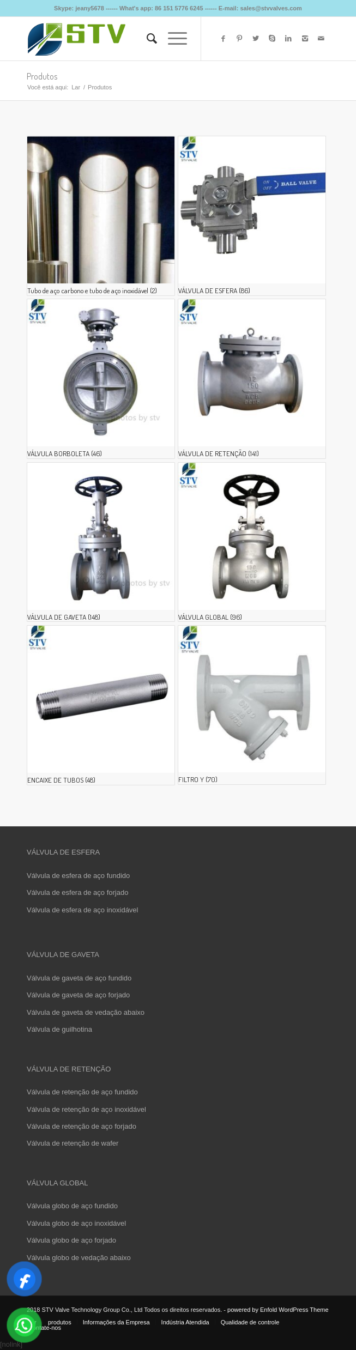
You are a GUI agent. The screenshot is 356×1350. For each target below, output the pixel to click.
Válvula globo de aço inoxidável (76, 1223)
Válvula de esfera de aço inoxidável (82, 910)
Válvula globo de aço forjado (71, 1240)
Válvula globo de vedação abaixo (79, 1258)
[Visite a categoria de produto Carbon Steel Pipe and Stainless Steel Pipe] (100, 215)
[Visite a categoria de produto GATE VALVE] (100, 542)
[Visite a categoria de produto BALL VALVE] (251, 215)
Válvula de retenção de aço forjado (81, 1126)
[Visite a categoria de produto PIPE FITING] (100, 705)
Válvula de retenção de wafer (72, 1143)
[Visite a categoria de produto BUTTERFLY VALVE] (100, 378)
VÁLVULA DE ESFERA (63, 852)
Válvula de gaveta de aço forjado (78, 995)
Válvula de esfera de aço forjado (77, 892)
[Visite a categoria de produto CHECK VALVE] (251, 378)
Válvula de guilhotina (59, 1029)
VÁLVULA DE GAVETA (63, 955)
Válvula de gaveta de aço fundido (79, 978)
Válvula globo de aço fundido (72, 1206)
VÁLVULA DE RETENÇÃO (69, 1069)
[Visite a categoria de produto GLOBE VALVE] (251, 542)
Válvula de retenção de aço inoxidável (86, 1109)
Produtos (42, 76)
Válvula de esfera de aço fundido (78, 875)
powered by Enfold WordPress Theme (277, 1309)
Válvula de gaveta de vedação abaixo (85, 1012)
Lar (75, 87)
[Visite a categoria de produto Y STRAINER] (251, 705)
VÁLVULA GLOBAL (57, 1183)
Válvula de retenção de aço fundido (82, 1092)
